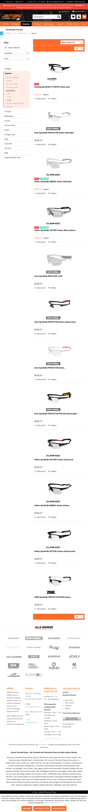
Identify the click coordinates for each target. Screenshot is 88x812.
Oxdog (74, 638)
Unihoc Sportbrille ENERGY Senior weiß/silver (53, 182)
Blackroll (34, 675)
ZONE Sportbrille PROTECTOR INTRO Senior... (53, 597)
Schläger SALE (10, 134)
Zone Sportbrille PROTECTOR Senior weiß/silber (54, 133)
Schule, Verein (10, 125)
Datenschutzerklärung (15, 724)
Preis (6, 59)
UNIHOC (14, 638)
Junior (9, 97)
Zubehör (8, 73)
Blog (6, 153)
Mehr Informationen (52, 803)
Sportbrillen (10, 91)
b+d (74, 665)
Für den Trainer (12, 87)
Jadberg (14, 675)
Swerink (54, 656)
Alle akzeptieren (42, 808)
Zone (34, 638)
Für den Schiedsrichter (15, 103)
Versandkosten (68, 724)
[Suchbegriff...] (47, 16)
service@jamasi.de (56, 2)
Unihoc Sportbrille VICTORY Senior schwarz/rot (53, 460)
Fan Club (8, 148)
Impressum (11, 721)
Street (7, 130)
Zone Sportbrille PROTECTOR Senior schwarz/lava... (55, 322)
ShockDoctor (34, 665)
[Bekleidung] (49, 24)
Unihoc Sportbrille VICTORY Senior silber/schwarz (54, 230)
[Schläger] (15, 24)
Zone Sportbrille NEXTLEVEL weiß (48, 276)
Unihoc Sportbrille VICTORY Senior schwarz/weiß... (55, 551)
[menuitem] (47, 16)
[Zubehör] (26, 24)
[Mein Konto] (78, 16)
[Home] (6, 24)
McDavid (14, 665)
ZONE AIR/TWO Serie (12, 157)
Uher (34, 656)
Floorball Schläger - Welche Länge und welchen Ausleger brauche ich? (14, 702)
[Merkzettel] (73, 16)
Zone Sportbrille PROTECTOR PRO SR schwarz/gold (55, 414)
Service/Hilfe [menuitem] (79, 11)
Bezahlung (67, 727)
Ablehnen (27, 808)
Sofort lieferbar (14, 48)
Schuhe (7, 121)
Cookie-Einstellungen (15, 719)
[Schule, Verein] (72, 24)
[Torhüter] (37, 24)
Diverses (9, 106)
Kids (8, 94)
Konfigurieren (59, 808)
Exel (14, 647)
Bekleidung (9, 116)
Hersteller (8, 53)
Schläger (8, 69)
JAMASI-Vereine (13, 692)
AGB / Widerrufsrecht (15, 716)
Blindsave (74, 647)
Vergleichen (40, 99)
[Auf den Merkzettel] (52, 98)
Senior (9, 100)
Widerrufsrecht (13, 711)
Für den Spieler (12, 84)
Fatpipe (34, 647)
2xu (74, 656)
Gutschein (8, 144)
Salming (54, 638)
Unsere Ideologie (13, 709)
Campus (14, 656)
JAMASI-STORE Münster (76, 2)
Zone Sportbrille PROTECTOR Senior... (50, 368)
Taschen (9, 81)
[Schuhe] (60, 24)
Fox (54, 665)
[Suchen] (58, 16)
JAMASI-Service (12, 695)
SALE (6, 139)
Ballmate (54, 647)
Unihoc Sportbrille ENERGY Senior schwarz (51, 505)
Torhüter (8, 111)
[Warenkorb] (84, 16)
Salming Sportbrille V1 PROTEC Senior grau (52, 87)
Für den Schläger (12, 77)
